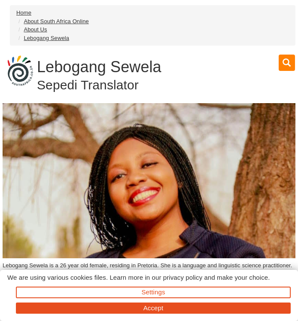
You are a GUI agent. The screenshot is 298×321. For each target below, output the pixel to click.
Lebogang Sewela (46, 38)
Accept (153, 308)
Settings (153, 292)
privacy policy (182, 277)
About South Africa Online (56, 21)
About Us (35, 29)
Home (23, 12)
